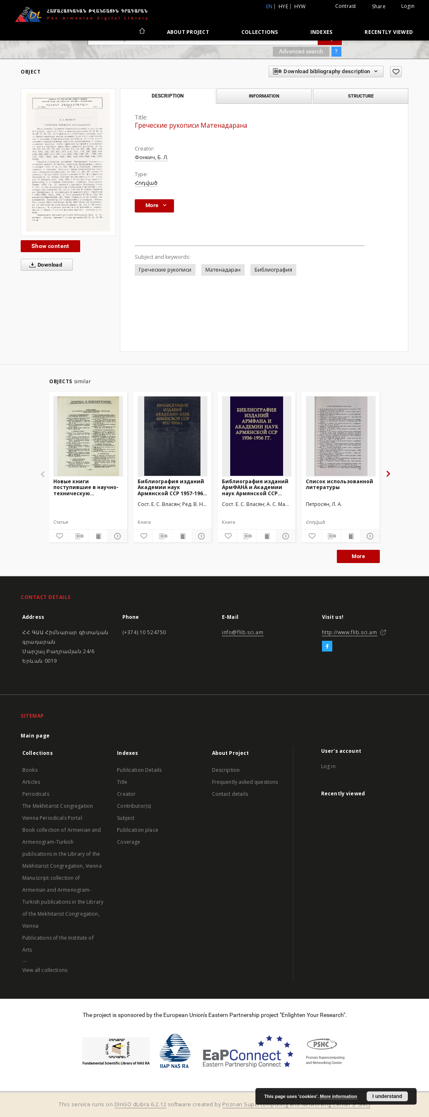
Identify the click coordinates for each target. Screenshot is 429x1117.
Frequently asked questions (245, 781)
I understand (387, 1096)
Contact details (230, 793)
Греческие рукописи (165, 269)
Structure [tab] (361, 96)
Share (379, 6)
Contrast (345, 6)
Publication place (137, 829)
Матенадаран (223, 269)
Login (408, 6)
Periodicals (35, 793)
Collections (259, 32)
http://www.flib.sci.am (349, 632)
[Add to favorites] (396, 71)
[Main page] (141, 32)
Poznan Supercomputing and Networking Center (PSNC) (296, 1104)
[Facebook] (327, 646)
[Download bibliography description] (78, 536)
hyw (300, 6)
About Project (188, 32)
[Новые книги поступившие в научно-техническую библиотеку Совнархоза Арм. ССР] (88, 436)
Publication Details (139, 769)
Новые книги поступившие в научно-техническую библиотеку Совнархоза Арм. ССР (86, 487)
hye (283, 6)
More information (338, 1096)
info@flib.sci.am (243, 632)
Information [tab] (264, 96)
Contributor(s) (134, 805)
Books (30, 769)
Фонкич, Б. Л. (151, 157)
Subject (125, 817)
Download (44, 265)
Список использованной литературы (339, 484)
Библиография (273, 269)
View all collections (44, 970)
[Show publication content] (97, 536)
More (358, 556)
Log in (328, 766)
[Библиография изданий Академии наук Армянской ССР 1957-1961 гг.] (172, 436)
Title (122, 781)
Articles (31, 781)
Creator (126, 793)
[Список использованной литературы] (340, 436)
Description (226, 769)
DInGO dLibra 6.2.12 (140, 1104)
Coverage (128, 841)
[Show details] (116, 536)
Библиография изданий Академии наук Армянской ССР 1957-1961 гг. (172, 487)
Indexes (321, 32)
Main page (35, 735)
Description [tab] (168, 96)
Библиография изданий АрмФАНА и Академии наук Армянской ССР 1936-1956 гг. (255, 487)
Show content (50, 246)
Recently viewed (389, 32)
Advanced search (301, 51)
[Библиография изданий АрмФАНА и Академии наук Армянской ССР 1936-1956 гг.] (256, 436)
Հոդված (146, 182)
